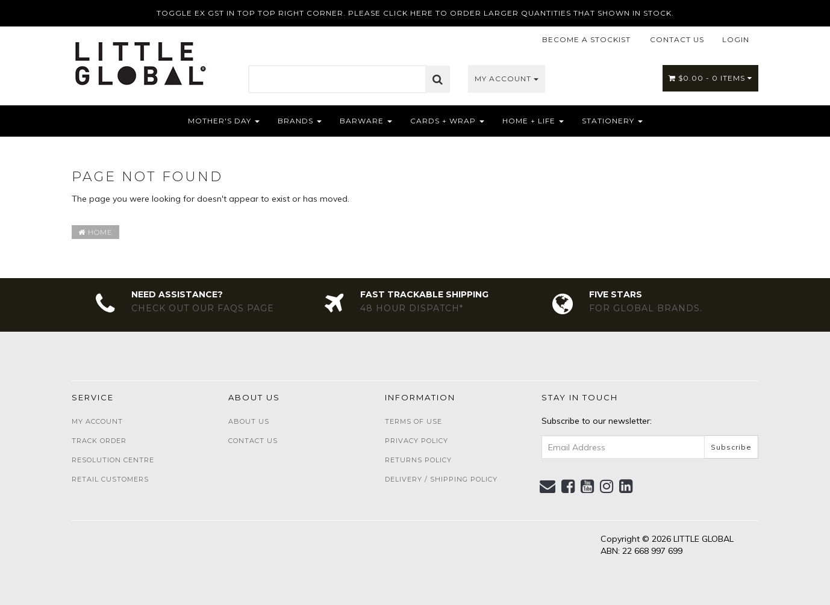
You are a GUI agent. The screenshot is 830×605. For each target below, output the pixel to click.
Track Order (99, 440)
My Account (506, 78)
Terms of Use (413, 421)
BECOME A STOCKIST (586, 39)
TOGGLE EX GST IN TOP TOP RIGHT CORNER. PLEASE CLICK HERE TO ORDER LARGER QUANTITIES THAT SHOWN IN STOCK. (415, 12)
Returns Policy (418, 460)
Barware (366, 120)
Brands (300, 120)
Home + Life (533, 120)
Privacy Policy (416, 440)
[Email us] (547, 486)
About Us (248, 421)
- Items (710, 77)
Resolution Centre (113, 460)
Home (95, 232)
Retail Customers (110, 479)
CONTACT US (677, 39)
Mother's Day (224, 120)
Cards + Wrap (447, 120)
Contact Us (253, 440)
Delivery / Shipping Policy (441, 479)
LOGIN (735, 39)
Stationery (612, 120)
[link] (568, 486)
